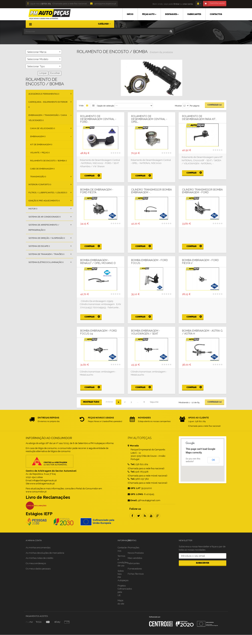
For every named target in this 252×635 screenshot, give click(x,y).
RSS (145, 515)
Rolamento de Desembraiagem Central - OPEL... (149, 119)
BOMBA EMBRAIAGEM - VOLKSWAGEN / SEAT (145, 332)
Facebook (132, 515)
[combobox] (44, 51)
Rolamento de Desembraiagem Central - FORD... (98, 119)
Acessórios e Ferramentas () (43, 94)
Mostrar (178, 106)
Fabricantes (134, 563)
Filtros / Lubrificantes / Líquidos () (47, 192)
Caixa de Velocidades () (42, 128)
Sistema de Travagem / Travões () (46, 254)
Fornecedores (135, 568)
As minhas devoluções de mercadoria (45, 553)
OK (213, 460)
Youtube (151, 515)
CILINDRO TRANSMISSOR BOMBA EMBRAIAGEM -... (151, 191)
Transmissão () (38, 176)
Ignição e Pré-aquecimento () (44, 200)
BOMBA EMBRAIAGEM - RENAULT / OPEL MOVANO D (98, 261)
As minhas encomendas (38, 547)
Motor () (32, 208)
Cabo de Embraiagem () (42, 169)
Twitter (138, 515)
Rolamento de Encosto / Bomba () (48, 160)
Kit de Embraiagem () (41, 144)
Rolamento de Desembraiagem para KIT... (199, 117)
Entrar (176, 4)
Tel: (131, 464)
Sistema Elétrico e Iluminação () (45, 262)
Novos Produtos (136, 553)
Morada (133, 445)
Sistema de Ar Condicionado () (44, 217)
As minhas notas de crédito (39, 558)
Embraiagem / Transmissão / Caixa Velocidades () (47, 118)
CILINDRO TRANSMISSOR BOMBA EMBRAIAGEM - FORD (202, 191)
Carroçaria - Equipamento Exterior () (48, 104)
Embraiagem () (37, 136)
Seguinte (154, 402)
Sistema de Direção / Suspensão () (46, 238)
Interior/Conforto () (39, 184)
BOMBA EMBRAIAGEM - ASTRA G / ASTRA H (202, 332)
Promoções (133, 547)
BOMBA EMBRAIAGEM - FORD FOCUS (149, 261)
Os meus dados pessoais (38, 568)
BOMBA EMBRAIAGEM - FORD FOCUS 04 (98, 332)
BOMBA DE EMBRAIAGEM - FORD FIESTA (96, 191)
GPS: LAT (134, 488)
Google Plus (157, 515)
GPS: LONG (135, 494)
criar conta (188, 4)
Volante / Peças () (40, 152)
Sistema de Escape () (39, 246)
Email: (132, 500)
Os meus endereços (36, 563)
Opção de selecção (105, 106)
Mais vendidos (135, 558)
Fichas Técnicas (136, 574)
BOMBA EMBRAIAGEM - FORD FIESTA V (200, 261)
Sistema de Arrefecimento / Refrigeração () (43, 227)
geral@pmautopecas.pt (103, 3)
